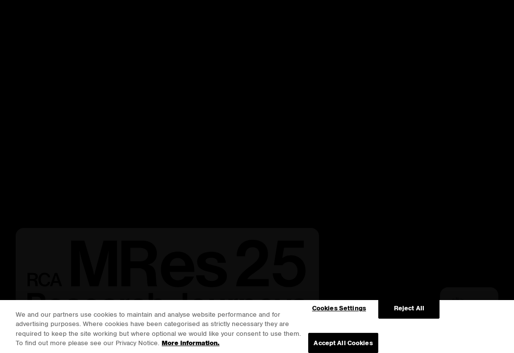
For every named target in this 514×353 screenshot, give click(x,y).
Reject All (409, 308)
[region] (257, 326)
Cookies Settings (339, 308)
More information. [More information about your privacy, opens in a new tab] (191, 343)
